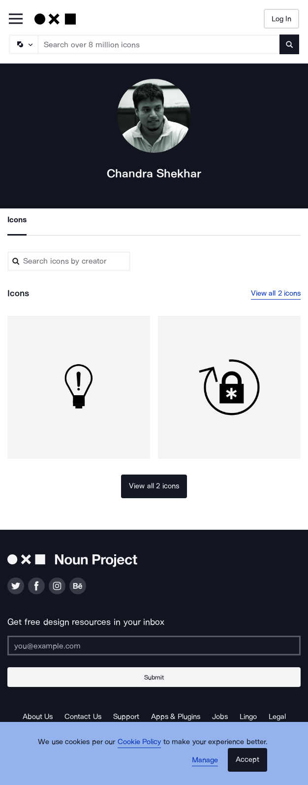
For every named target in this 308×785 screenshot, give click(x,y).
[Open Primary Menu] (16, 19)
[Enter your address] (154, 645)
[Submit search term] (289, 44)
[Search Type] (23, 44)
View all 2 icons (276, 293)
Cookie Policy (139, 741)
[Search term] (159, 44)
